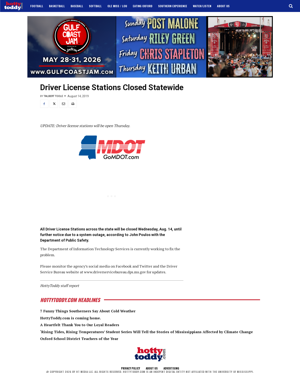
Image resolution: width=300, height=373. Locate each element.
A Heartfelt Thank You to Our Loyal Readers (80, 324)
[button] (291, 6)
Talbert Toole (53, 96)
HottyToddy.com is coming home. (71, 317)
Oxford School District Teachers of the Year (80, 338)
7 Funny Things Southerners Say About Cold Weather (89, 310)
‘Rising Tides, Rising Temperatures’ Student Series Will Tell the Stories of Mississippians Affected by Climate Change (148, 331)
